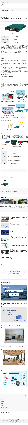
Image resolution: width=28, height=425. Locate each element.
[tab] (14, 261)
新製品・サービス (11, 177)
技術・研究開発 (2, 401)
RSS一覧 (1, 417)
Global (26, 395)
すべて (1, 397)
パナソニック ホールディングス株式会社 (4, 2)
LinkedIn (18, 419)
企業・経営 (2, 399)
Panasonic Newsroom (4, 395)
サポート (4, 420)
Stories (1, 409)
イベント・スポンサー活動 (4, 407)
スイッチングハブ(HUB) (3, 192)
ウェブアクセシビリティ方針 (21, 420)
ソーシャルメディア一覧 (3, 414)
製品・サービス (2, 403)
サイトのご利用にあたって (11, 420)
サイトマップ (7, 420)
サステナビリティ (3, 405)
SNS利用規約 (16, 420)
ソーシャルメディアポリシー (12, 421)
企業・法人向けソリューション (4, 177)
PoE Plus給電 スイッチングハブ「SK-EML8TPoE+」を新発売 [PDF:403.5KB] (9, 191)
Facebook (10, 419)
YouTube (13, 419)
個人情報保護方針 (17, 421)
